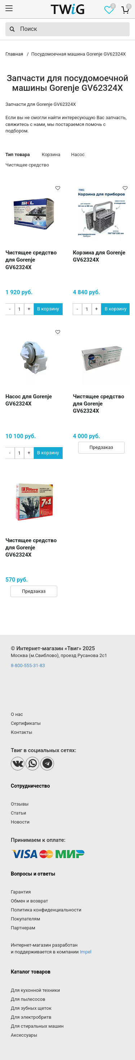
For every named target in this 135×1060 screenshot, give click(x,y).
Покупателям (25, 918)
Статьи (18, 813)
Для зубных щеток (31, 1008)
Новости (20, 822)
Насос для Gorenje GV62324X (28, 400)
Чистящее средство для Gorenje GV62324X (31, 260)
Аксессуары (24, 1035)
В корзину (48, 308)
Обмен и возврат (29, 901)
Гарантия (21, 892)
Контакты (21, 732)
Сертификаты (26, 723)
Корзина (51, 154)
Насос (78, 154)
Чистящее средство (27, 165)
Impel (85, 952)
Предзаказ (101, 447)
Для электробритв (31, 1017)
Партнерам (23, 927)
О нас (17, 714)
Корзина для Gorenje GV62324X (99, 256)
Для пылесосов (28, 999)
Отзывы (19, 804)
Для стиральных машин (37, 1026)
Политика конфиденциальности (46, 910)
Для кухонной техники (35, 990)
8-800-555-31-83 (28, 665)
